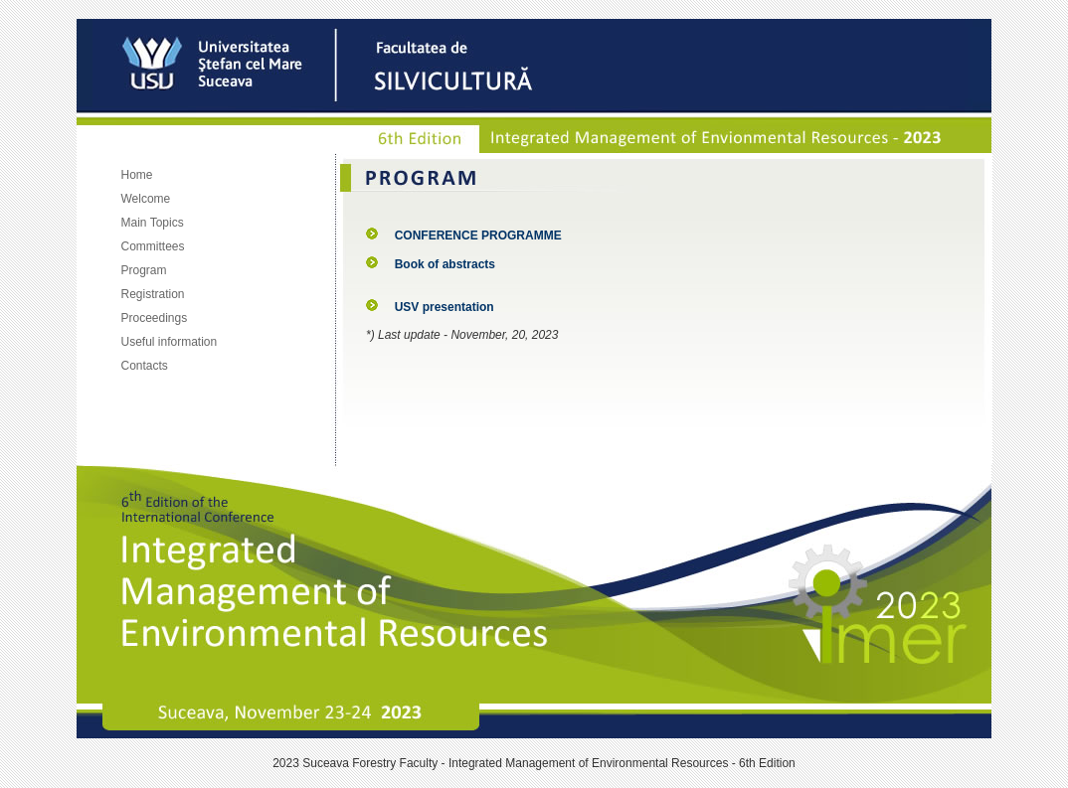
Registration (153, 294)
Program (144, 270)
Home (137, 175)
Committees (153, 246)
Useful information (169, 342)
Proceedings (154, 318)
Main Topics (152, 223)
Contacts (144, 366)
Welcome (146, 199)
